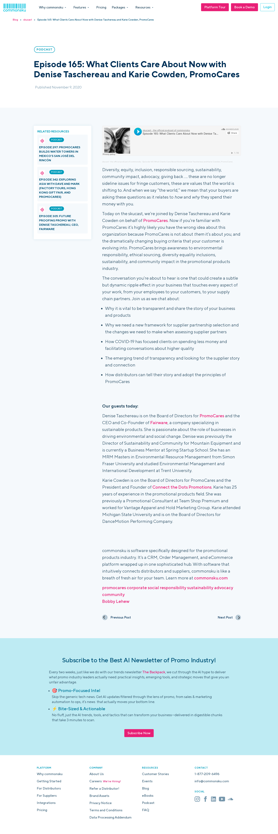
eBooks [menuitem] (147, 795)
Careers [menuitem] (105, 781)
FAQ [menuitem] (145, 810)
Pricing (101, 7)
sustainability (200, 587)
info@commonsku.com (212, 781)
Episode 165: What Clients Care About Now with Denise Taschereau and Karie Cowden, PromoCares (188, 162)
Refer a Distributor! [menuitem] (104, 788)
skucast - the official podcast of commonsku (121, 162)
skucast (27, 19)
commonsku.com (211, 577)
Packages (118, 7)
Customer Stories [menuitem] (155, 774)
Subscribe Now (139, 733)
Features (79, 7)
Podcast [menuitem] (148, 803)
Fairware (159, 422)
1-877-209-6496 (207, 774)
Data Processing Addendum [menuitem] (110, 817)
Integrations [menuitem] (46, 803)
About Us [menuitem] (96, 774)
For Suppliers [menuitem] (47, 795)
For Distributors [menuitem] (49, 788)
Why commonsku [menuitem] (50, 774)
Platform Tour (215, 7)
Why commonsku (51, 7)
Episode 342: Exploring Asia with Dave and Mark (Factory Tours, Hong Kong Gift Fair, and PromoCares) (59, 188)
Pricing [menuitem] (42, 810)
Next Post (229, 617)
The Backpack (153, 672)
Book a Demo (244, 7)
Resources (142, 7)
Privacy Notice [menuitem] (100, 803)
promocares (114, 587)
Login (267, 7)
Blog (15, 19)
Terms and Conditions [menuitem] (105, 810)
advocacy (223, 587)
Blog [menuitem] (145, 788)
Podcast (56, 140)
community (113, 594)
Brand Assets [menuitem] (99, 796)
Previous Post (116, 617)
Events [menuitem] (147, 781)
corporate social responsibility (156, 587)
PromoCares (155, 220)
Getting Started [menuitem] (49, 781)
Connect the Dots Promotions (182, 487)
